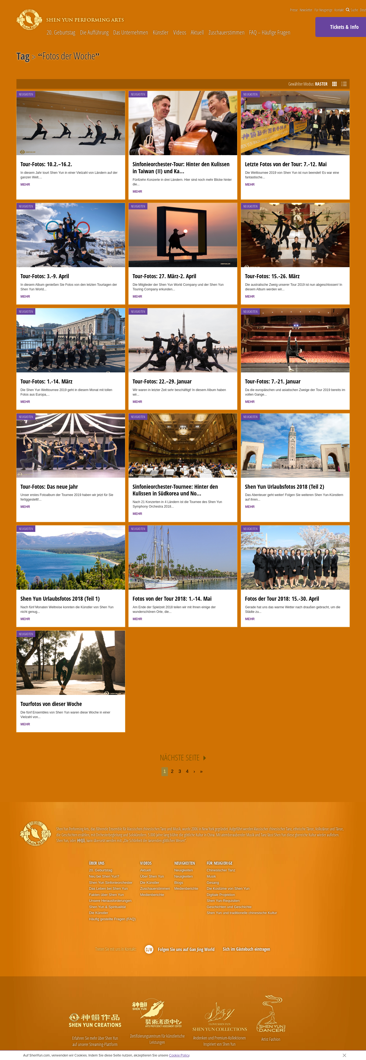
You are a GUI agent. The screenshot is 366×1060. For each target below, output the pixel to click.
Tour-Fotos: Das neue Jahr (49, 486)
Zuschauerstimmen (226, 32)
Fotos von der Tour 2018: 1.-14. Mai (172, 598)
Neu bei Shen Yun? (104, 876)
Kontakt (339, 10)
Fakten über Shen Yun (106, 895)
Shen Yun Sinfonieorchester (110, 883)
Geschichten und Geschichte (229, 907)
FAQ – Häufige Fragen (269, 32)
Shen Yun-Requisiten (223, 901)
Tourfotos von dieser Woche (51, 704)
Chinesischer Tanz (221, 870)
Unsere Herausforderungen (110, 901)
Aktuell (197, 32)
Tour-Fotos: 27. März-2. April (164, 276)
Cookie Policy (179, 1055)
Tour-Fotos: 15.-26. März (272, 276)
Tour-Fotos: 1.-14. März (46, 381)
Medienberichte (152, 895)
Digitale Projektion (221, 895)
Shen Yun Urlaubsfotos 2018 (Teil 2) (284, 486)
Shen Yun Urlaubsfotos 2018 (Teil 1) (60, 598)
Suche (352, 10)
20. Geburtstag (61, 32)
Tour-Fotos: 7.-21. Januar (273, 381)
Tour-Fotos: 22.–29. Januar (162, 381)
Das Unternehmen (130, 32)
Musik (211, 876)
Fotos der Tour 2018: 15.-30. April (282, 598)
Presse (294, 10)
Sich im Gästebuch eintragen (246, 949)
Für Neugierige (323, 10)
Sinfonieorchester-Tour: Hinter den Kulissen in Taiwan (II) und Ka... (181, 167)
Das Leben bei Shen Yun (108, 888)
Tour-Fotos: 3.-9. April (44, 276)
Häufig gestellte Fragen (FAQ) (112, 919)
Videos (179, 32)
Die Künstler (98, 913)
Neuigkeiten (26, 94)
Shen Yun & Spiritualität (107, 907)
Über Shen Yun (152, 876)
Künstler (160, 32)
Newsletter (306, 10)
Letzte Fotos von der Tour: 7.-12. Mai (286, 164)
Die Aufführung (94, 32)
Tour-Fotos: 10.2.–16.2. (46, 164)
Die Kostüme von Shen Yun (228, 888)
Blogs (178, 883)
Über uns (96, 863)
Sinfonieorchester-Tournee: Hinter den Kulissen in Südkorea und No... (175, 490)
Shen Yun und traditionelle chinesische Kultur (242, 913)
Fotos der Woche (68, 57)
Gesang (213, 883)
